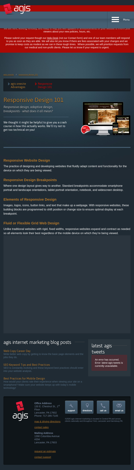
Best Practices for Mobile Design (24, 378)
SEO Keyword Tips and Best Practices (26, 364)
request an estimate (45, 451)
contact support (42, 457)
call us (103, 407)
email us (119, 407)
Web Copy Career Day (17, 350)
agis (17, 9)
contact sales (41, 427)
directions (87, 407)
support (71, 407)
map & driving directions (47, 421)
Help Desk (52, 38)
